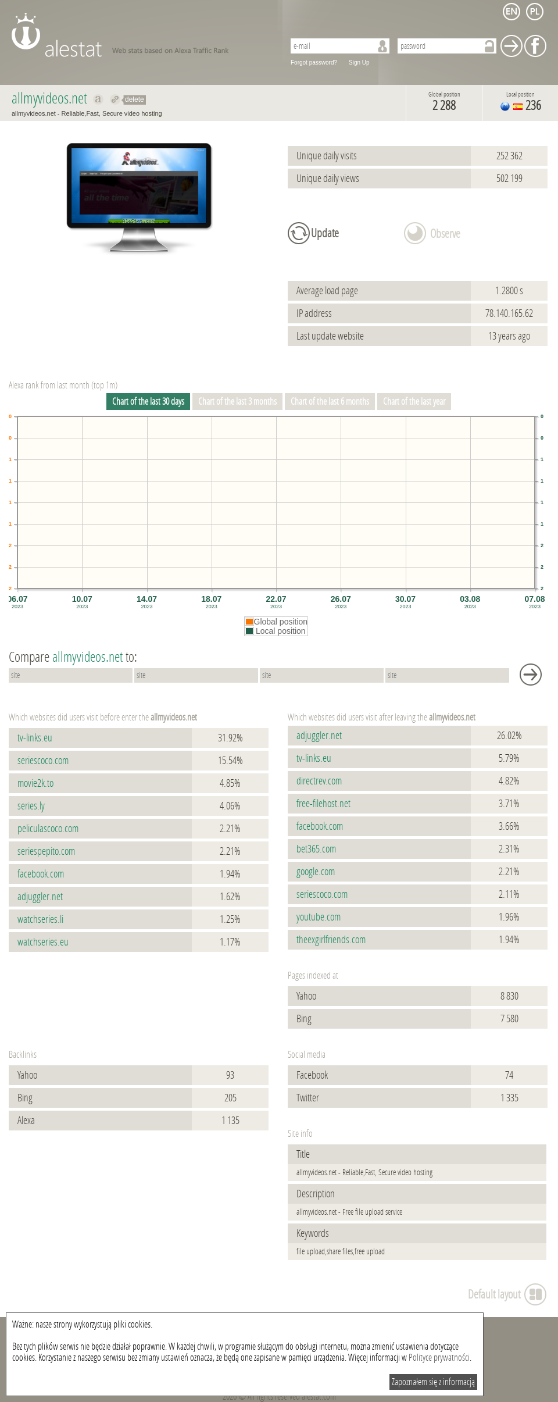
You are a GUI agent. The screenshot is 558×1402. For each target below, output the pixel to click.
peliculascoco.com (47, 828)
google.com (315, 871)
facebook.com (40, 874)
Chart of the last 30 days (148, 401)
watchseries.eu (43, 942)
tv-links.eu (34, 738)
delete (134, 99)
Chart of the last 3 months (237, 401)
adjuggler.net (40, 896)
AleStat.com (141, 35)
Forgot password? (314, 62)
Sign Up (359, 62)
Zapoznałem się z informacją (433, 1381)
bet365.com (316, 849)
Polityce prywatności (439, 1357)
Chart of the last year (414, 401)
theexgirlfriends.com (331, 939)
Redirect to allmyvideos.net (115, 99)
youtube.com (318, 917)
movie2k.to (35, 783)
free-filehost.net (323, 803)
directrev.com (319, 781)
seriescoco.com (43, 760)
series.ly (31, 806)
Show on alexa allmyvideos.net (98, 99)
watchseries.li (40, 919)
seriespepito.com (46, 851)
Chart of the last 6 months (330, 401)
